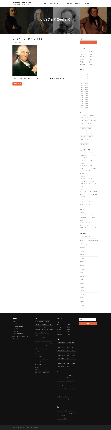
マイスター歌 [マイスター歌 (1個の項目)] (38, 362)
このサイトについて (54, 3)
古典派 (19, 42)
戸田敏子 (82, 305)
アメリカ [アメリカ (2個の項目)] (83, 115)
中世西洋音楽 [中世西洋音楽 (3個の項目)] (49, 365)
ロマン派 (82, 57)
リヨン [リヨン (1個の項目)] (45, 362)
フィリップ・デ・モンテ (86, 176)
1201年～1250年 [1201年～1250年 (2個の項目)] (61, 348)
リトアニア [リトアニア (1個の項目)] (83, 142)
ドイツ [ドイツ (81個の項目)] (89, 131)
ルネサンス (92, 52)
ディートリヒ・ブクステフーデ (87, 218)
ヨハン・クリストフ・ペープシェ (88, 168)
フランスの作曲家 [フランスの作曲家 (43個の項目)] (39, 356)
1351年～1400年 (84, 86)
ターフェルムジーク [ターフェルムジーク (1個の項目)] (39, 348)
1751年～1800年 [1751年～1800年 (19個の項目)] (71, 361)
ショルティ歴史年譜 (85, 237)
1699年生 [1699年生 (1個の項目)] (50, 324)
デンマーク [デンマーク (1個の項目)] (83, 131)
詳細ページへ (17, 84)
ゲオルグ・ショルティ (85, 255)
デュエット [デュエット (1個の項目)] (49, 348)
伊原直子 (82, 273)
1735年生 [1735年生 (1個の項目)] (37, 327)
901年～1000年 (84, 72)
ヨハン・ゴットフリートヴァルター (88, 192)
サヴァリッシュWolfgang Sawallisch (89, 240)
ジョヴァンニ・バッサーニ (86, 225)
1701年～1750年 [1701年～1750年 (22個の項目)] (61, 361)
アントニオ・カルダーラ (86, 166)
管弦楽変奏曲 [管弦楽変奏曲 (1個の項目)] (46, 373)
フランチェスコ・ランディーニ (87, 155)
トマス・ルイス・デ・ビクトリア (88, 184)
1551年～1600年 (84, 94)
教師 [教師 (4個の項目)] (50, 370)
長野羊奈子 (82, 269)
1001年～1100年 (84, 74)
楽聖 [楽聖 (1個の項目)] (36, 373)
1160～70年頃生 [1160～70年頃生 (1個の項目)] (39, 322)
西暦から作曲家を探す (17, 334)
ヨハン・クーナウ (84, 199)
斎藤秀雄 (82, 276)
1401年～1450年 (84, 88)
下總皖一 (82, 301)
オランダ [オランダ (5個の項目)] (95, 118)
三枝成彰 (82, 258)
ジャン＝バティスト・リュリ (87, 215)
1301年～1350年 (84, 84)
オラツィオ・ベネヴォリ (86, 220)
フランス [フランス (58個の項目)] (91, 137)
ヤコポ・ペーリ (83, 186)
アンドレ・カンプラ (85, 212)
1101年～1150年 (84, 76)
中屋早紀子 (82, 248)
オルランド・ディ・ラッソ (86, 210)
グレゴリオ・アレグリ (85, 171)
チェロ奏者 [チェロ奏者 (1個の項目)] (60, 410)
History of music (22, 2)
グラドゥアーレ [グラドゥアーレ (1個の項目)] (38, 343)
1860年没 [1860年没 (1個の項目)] (37, 330)
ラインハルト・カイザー (86, 197)
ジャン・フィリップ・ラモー (87, 153)
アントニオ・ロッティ (85, 205)
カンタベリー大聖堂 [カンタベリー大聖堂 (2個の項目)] (39, 338)
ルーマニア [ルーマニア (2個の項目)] (90, 142)
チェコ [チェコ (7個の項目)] (89, 129)
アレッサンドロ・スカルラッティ (88, 181)
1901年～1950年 (84, 108)
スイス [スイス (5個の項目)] (89, 123)
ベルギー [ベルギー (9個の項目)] (83, 139)
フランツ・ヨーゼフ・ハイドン (27, 39)
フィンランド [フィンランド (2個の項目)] (84, 137)
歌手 (90, 62)
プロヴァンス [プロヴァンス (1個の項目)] (38, 359)
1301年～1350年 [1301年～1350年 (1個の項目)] (61, 350)
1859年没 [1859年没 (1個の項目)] (50, 327)
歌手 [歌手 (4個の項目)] (40, 373)
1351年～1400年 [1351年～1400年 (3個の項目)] (71, 350)
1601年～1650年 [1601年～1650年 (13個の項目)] (61, 358)
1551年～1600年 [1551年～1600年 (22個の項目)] (71, 356)
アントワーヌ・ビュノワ (86, 160)
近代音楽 (91, 57)
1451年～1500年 (84, 90)
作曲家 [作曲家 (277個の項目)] (66, 410)
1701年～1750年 (84, 100)
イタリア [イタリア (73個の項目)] (89, 118)
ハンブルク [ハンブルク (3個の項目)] (37, 351)
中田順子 (82, 251)
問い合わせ (87, 3)
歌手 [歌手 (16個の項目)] (59, 416)
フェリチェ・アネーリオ (86, 179)
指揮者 (90, 59)
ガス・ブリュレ (83, 158)
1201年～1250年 (84, 80)
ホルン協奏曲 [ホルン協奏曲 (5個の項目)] (46, 359)
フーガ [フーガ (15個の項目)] (47, 356)
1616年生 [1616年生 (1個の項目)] (37, 324)
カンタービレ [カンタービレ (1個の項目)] (50, 338)
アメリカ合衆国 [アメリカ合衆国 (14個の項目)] (90, 115)
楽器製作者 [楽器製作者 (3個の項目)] (71, 413)
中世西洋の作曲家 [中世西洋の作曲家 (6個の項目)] (39, 365)
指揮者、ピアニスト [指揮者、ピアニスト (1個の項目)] (62, 413)
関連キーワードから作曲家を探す (20, 336)
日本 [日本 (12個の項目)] (87, 145)
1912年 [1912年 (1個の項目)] (68, 366)
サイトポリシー (78, 3)
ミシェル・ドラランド (85, 223)
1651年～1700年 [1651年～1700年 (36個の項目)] (71, 358)
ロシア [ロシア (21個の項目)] (82, 145)
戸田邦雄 (82, 294)
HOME (44, 3)
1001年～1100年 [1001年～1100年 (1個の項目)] (70, 342)
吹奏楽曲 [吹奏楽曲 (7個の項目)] (42, 367)
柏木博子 (82, 284)
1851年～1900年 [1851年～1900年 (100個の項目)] (71, 364)
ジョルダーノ (83, 291)
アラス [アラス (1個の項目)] (43, 330)
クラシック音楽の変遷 (66, 3)
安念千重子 (82, 262)
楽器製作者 (82, 65)
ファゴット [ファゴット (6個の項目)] (45, 351)
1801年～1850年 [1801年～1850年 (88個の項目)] (61, 364)
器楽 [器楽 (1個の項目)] (47, 367)
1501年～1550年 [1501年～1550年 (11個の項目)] (61, 356)
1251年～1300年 (84, 82)
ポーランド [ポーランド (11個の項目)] (89, 139)
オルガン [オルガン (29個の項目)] (37, 335)
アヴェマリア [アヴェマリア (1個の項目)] (50, 330)
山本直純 (82, 280)
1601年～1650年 (84, 96)
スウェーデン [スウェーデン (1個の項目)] (84, 126)
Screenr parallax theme (85, 427)
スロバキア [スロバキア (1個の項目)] (83, 129)
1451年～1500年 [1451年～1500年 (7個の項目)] (71, 353)
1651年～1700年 (84, 98)
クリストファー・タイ (85, 173)
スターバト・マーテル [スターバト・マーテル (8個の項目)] (47, 346)
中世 (81, 52)
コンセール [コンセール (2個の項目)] (37, 346)
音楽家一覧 (15, 331)
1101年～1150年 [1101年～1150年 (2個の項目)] (61, 345)
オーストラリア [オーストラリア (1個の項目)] (84, 121)
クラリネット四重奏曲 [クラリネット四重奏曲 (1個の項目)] (46, 340)
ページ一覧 (96, 3)
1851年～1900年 (84, 106)
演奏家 (81, 62)
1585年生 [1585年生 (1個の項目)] (47, 322)
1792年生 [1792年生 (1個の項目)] (44, 327)
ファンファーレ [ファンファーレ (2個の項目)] (38, 354)
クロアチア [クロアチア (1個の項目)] (83, 123)
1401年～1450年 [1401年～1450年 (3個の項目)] (61, 353)
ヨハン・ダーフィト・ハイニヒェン (88, 194)
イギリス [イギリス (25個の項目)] (83, 118)
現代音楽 (82, 59)
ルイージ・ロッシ (84, 189)
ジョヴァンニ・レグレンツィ (87, 202)
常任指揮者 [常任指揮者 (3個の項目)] (45, 370)
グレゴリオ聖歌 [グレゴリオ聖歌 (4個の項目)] (48, 343)
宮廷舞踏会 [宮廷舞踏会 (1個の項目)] (37, 370)
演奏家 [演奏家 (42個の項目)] (63, 416)
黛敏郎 (81, 298)
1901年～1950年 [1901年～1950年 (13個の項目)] (61, 366)
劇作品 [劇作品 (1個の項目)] (36, 367)
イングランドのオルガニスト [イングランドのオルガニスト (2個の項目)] (42, 332)
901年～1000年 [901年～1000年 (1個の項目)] (61, 342)
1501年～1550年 (84, 92)
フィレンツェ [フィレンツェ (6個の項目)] (47, 354)
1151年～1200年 (84, 78)
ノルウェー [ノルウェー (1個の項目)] (83, 134)
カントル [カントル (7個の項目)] (37, 340)
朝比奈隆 (82, 287)
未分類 (90, 65)
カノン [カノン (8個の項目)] (42, 335)
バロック (82, 54)
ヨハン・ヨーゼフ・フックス (87, 207)
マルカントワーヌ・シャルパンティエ (89, 228)
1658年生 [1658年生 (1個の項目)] (44, 324)
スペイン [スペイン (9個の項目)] (91, 126)
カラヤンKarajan (84, 244)
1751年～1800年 (84, 102)
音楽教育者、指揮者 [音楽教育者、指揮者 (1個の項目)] (62, 418)
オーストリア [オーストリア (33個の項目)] (93, 121)
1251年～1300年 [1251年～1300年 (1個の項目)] (71, 348)
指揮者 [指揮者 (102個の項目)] (71, 410)
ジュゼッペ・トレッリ (85, 163)
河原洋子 (82, 265)
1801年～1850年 (84, 104)
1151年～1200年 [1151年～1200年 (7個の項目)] (71, 345)
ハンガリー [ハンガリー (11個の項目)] (90, 134)
